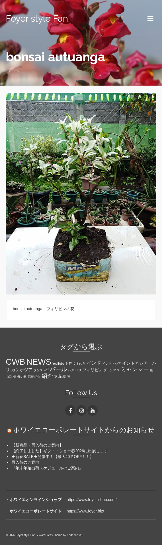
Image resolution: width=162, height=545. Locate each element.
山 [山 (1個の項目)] (151, 370)
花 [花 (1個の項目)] (55, 376)
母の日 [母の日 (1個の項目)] (22, 376)
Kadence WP (75, 535)
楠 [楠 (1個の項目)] (14, 376)
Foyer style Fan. (38, 18)
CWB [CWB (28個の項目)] (15, 361)
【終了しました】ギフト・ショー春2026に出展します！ (61, 451)
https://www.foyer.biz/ (85, 511)
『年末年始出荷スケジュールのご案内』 (47, 468)
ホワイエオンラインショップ (35, 499)
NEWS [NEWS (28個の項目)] (38, 361)
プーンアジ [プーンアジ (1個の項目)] (111, 370)
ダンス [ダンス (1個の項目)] (38, 370)
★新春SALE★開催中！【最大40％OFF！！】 (52, 456)
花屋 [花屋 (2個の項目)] (62, 376)
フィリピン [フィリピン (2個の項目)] (92, 370)
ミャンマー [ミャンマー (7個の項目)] (134, 369)
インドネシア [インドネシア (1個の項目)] (111, 363)
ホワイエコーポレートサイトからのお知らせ (84, 430)
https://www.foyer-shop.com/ (92, 499)
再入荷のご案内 (25, 462)
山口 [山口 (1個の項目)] (9, 376)
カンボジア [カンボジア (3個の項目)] (21, 369)
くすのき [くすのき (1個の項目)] (79, 363)
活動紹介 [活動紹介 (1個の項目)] (34, 376)
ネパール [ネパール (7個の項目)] (55, 369)
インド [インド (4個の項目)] (94, 363)
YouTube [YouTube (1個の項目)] (58, 363)
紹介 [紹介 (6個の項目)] (47, 376)
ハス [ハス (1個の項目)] (71, 370)
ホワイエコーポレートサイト (35, 511)
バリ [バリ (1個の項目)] (78, 370)
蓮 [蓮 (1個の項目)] (68, 376)
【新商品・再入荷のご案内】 (37, 445)
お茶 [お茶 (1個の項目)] (68, 363)
